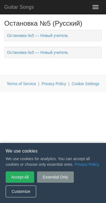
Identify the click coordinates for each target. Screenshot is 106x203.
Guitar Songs (19, 7)
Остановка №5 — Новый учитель (37, 35)
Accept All (20, 177)
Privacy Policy (54, 83)
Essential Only (55, 177)
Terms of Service (21, 83)
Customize (21, 191)
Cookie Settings (85, 83)
